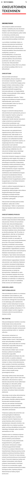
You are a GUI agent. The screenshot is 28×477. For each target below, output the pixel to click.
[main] (14, 9)
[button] (2, 2)
